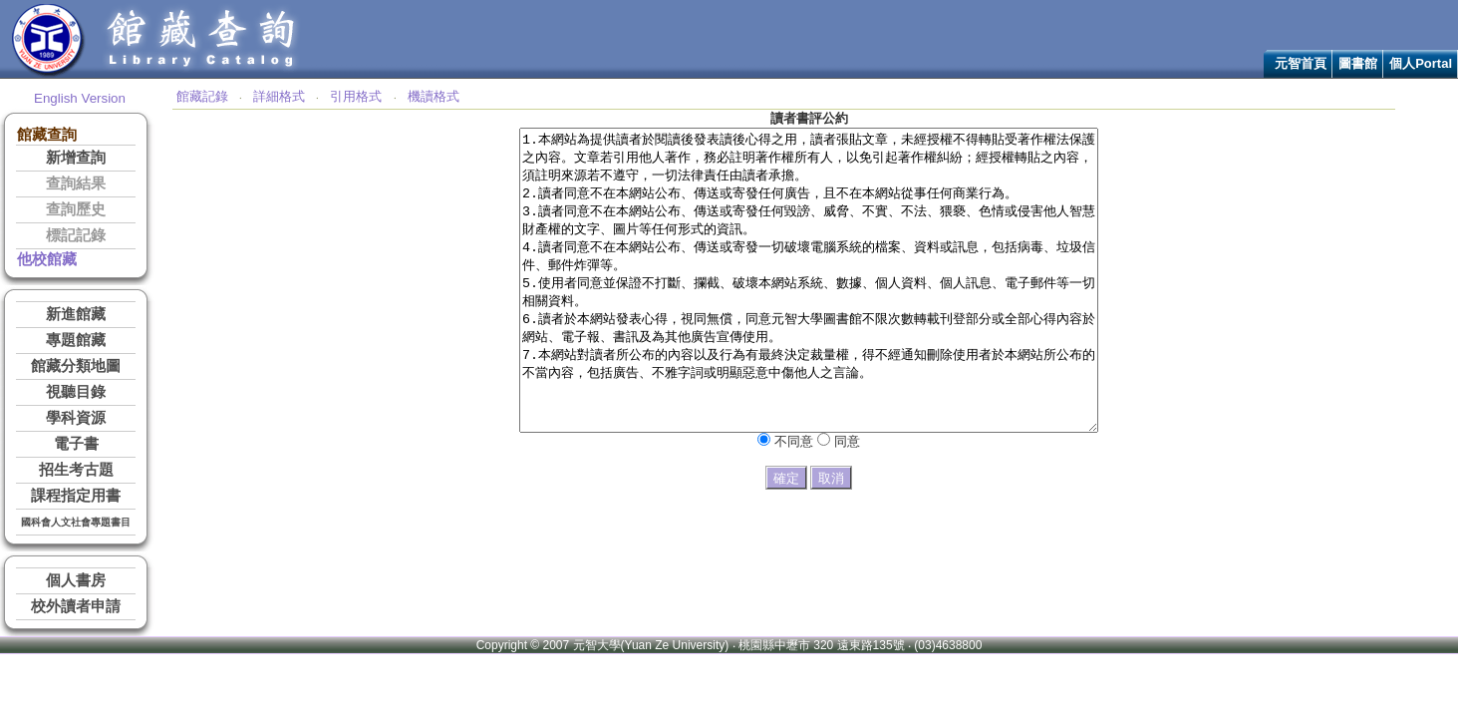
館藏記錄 (202, 96)
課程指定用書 (76, 496)
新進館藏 (76, 314)
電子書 (76, 444)
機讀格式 (433, 96)
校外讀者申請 (76, 606)
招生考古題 (76, 470)
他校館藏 (47, 259)
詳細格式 (279, 96)
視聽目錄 (76, 392)
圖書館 (1357, 63)
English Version (80, 98)
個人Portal (1420, 63)
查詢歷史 (76, 209)
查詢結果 (76, 183)
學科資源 (76, 418)
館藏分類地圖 (76, 366)
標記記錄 (76, 235)
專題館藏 (76, 340)
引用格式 (356, 96)
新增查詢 (76, 158)
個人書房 (76, 580)
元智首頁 (1300, 63)
